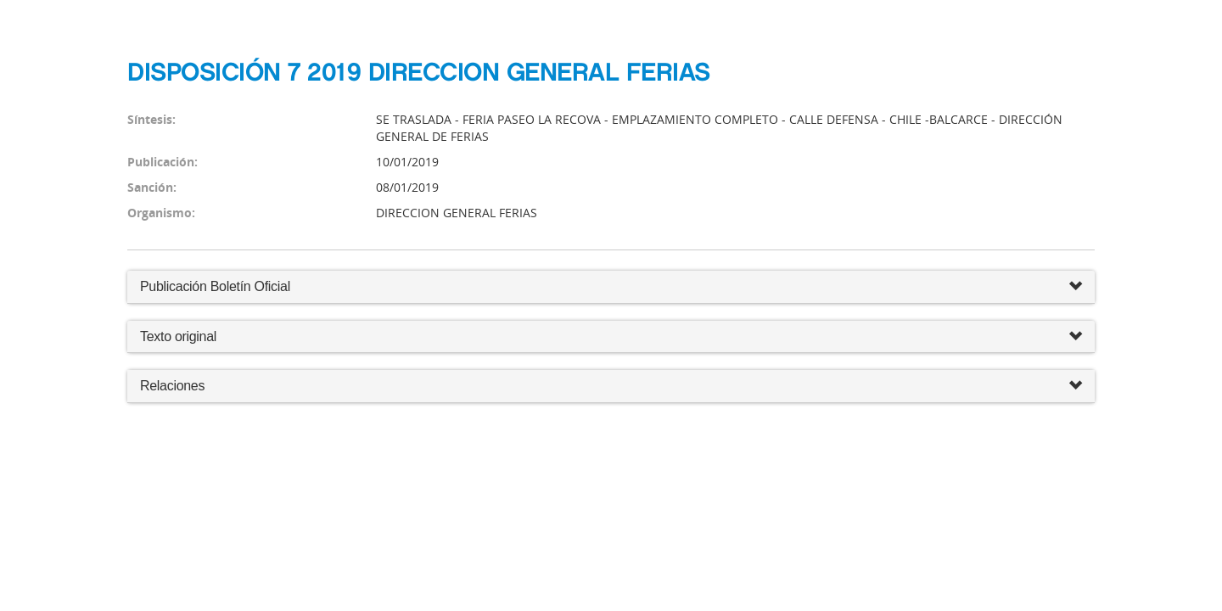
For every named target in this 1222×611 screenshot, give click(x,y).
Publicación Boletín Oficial (215, 286)
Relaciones (611, 386)
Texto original (178, 336)
